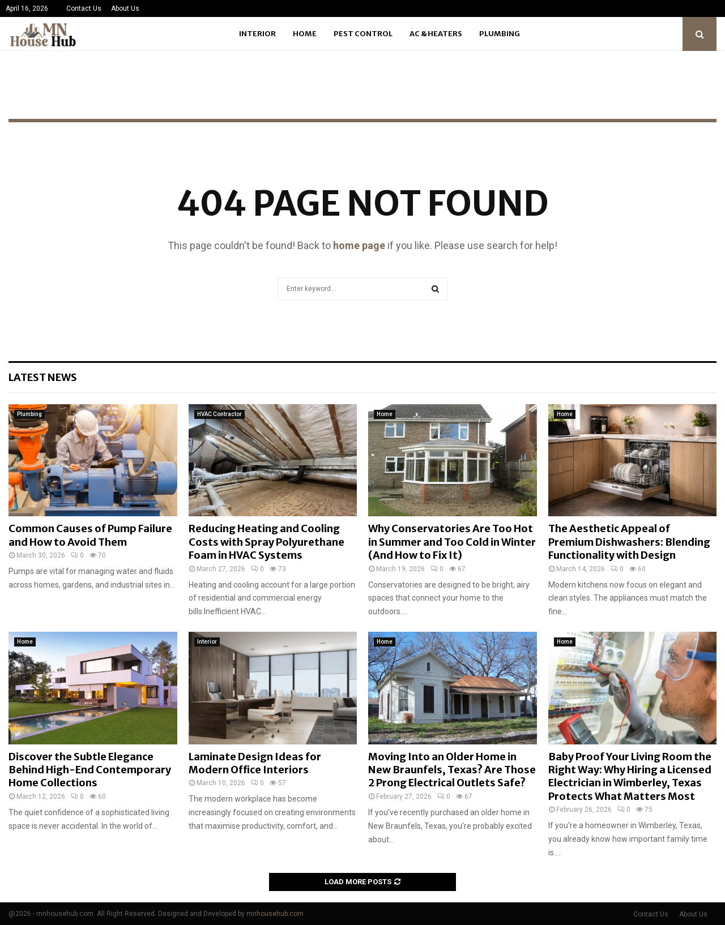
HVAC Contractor (219, 414)
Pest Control (363, 33)
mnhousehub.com (275, 914)
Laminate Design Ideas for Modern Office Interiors (255, 763)
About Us (125, 8)
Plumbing (499, 33)
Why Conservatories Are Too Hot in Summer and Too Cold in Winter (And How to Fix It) (452, 542)
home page (359, 245)
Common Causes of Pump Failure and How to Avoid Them (90, 535)
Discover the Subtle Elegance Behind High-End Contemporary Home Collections (89, 770)
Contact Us (83, 8)
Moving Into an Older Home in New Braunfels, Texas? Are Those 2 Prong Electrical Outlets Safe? (452, 770)
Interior (257, 33)
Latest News (42, 377)
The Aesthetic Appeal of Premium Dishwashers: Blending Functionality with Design (629, 542)
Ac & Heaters (436, 33)
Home (305, 33)
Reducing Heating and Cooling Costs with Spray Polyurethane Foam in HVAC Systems (266, 542)
